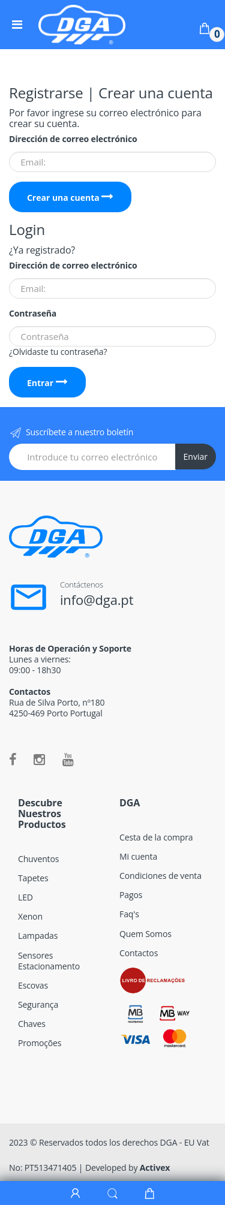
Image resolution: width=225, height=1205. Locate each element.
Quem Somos (145, 933)
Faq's (129, 914)
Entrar (47, 382)
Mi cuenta (138, 856)
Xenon (30, 916)
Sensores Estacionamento (49, 961)
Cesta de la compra (156, 837)
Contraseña (32, 313)
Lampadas (38, 935)
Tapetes (33, 878)
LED (25, 897)
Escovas (33, 985)
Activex (155, 1167)
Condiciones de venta (160, 875)
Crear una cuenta (70, 197)
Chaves (32, 1023)
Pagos (130, 894)
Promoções (39, 1043)
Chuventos (38, 858)
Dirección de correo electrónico (73, 139)
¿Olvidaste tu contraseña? (58, 351)
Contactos (138, 953)
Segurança (38, 1004)
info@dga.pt (97, 599)
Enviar (196, 456)
